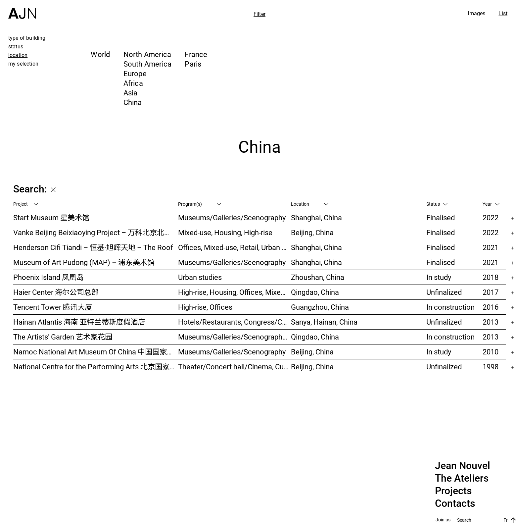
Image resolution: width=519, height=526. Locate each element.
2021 (490, 247)
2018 (490, 277)
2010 (490, 351)
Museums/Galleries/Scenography (232, 217)
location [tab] (17, 55)
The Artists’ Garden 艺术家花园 (62, 337)
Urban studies (200, 277)
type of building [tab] (27, 37)
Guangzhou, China (320, 307)
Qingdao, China (315, 292)
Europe (135, 73)
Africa (133, 83)
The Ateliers (462, 478)
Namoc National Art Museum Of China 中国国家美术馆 (95, 351)
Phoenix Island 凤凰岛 (48, 277)
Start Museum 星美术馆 (51, 217)
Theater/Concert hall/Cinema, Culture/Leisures (234, 366)
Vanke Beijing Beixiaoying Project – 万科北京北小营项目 (95, 232)
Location (309, 204)
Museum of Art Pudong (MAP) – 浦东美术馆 (84, 262)
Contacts (455, 503)
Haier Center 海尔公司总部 (56, 292)
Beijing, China (312, 232)
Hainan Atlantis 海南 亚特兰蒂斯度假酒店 (79, 322)
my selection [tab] (23, 63)
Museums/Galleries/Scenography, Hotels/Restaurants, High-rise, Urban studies (234, 337)
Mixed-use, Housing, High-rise (225, 232)
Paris (193, 64)
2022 (490, 217)
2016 (490, 307)
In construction (450, 307)
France (196, 54)
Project (25, 204)
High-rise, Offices (205, 307)
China (132, 102)
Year (491, 204)
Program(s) (199, 204)
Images (476, 13)
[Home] (22, 9)
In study (438, 277)
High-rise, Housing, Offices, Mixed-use (234, 292)
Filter (259, 14)
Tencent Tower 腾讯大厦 (52, 307)
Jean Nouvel (462, 465)
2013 (490, 322)
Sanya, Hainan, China (324, 322)
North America (147, 54)
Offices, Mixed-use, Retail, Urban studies (234, 247)
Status (437, 204)
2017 (490, 292)
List (502, 13)
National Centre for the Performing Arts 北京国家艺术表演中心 (95, 366)
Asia (130, 92)
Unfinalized (444, 292)
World (100, 54)
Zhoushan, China (317, 277)
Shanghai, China (316, 217)
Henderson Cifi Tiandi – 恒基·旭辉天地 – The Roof (93, 247)
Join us (443, 520)
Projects (453, 491)
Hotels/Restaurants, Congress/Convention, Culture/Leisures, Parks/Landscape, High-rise (234, 322)
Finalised (440, 217)
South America (147, 64)
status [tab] (15, 46)
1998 (490, 366)
